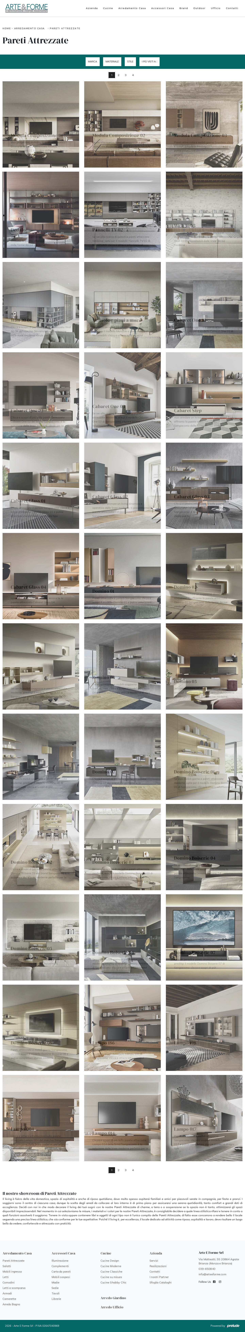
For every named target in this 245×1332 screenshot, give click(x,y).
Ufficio (216, 8)
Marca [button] (92, 61)
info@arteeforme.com (212, 1274)
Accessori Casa (162, 8)
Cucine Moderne (111, 1266)
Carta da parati (61, 1271)
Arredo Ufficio (112, 1307)
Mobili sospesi (61, 1277)
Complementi (60, 1266)
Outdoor (199, 8)
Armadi (7, 1293)
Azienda (92, 8)
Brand (183, 8)
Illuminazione (60, 1260)
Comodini (9, 1282)
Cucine (108, 8)
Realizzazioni (158, 1266)
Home (7, 28)
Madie (55, 1282)
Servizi (154, 1260)
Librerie (56, 1298)
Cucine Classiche (111, 1271)
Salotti (7, 1266)
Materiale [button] (112, 61)
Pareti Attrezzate (65, 28)
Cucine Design (110, 1260)
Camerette (9, 1298)
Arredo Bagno (11, 1304)
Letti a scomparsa (14, 1288)
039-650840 (207, 1268)
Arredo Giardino (113, 1298)
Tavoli (55, 1293)
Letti (6, 1277)
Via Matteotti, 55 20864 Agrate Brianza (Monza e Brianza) (219, 1261)
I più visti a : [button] (149, 61)
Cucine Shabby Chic (114, 1282)
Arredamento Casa (132, 8)
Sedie (55, 1288)
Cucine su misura (111, 1277)
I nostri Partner (159, 1277)
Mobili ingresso (12, 1271)
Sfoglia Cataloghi (161, 1282)
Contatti (232, 8)
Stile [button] (130, 61)
